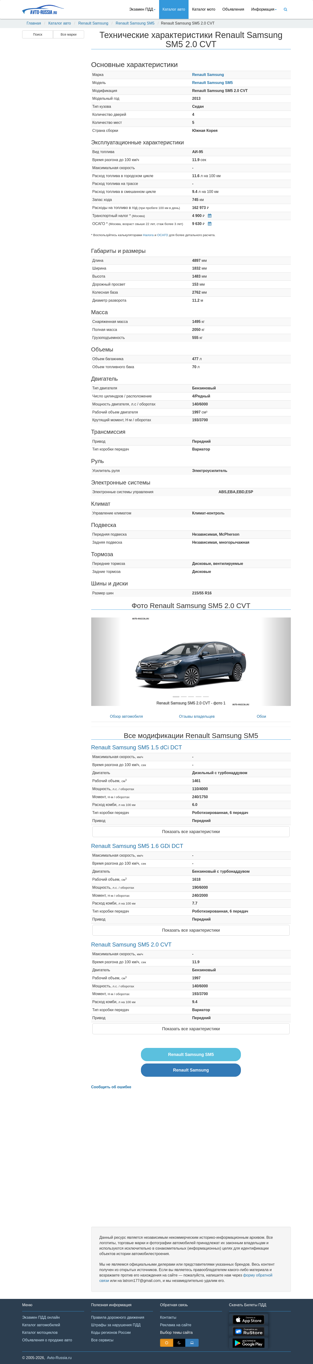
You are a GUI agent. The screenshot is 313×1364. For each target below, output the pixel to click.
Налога (148, 235)
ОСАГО (162, 235)
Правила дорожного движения (117, 1317)
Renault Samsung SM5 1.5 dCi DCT (136, 747)
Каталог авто (174, 9)
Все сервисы (102, 1340)
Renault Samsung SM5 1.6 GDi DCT (137, 846)
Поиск (37, 34)
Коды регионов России (111, 1333)
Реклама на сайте (175, 1325)
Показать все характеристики (191, 831)
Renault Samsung (93, 23)
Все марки (68, 34)
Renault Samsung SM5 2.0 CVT (131, 944)
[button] (106, 661)
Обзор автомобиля (126, 716)
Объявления (233, 9)
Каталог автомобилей (41, 1325)
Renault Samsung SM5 (135, 23)
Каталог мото (203, 9)
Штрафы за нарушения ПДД (116, 1325)
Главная (34, 23)
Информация (264, 9)
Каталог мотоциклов (40, 1333)
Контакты (168, 1317)
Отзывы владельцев (196, 716)
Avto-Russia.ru (59, 1358)
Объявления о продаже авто (47, 1340)
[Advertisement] (52, 114)
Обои (261, 716)
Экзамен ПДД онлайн (41, 1317)
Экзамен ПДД (142, 9)
